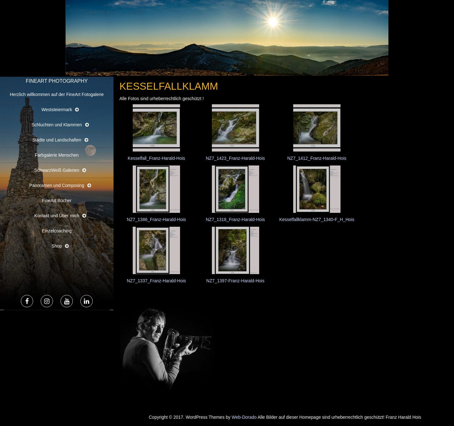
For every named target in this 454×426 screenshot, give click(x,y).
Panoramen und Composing (56, 185)
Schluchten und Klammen (57, 124)
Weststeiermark (57, 109)
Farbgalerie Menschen (57, 155)
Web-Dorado (244, 417)
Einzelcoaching (57, 230)
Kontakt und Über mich (56, 215)
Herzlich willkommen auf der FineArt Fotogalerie (57, 94)
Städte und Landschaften (56, 139)
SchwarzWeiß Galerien (56, 170)
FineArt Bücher (56, 200)
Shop (57, 246)
